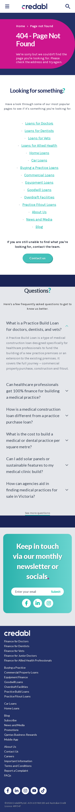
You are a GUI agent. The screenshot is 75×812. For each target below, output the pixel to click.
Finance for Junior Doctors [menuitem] (20, 655)
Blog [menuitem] (7, 715)
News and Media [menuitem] (14, 725)
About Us (39, 212)
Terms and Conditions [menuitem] (18, 765)
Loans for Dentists (39, 131)
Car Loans (39, 160)
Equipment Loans (39, 182)
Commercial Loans (39, 175)
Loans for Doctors (39, 123)
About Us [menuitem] (10, 746)
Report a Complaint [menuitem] (16, 770)
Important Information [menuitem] (18, 761)
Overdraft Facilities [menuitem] (16, 686)
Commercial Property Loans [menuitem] (21, 672)
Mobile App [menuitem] (11, 739)
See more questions (37, 513)
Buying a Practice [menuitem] (15, 667)
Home (20, 26)
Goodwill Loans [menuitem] (13, 682)
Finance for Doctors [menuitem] (16, 641)
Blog (39, 227)
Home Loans (39, 153)
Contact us (37, 258)
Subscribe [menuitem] (10, 720)
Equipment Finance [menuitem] (16, 677)
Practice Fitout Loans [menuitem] (17, 696)
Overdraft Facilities (39, 197)
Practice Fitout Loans (39, 204)
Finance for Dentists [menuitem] (16, 646)
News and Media (39, 219)
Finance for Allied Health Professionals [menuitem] (28, 660)
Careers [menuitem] (9, 756)
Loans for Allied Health (39, 145)
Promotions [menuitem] (11, 730)
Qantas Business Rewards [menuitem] (20, 734)
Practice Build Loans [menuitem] (16, 691)
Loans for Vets (39, 138)
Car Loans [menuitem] (10, 703)
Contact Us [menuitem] (11, 751)
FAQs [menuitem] (7, 775)
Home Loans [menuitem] (11, 708)
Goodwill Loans (39, 190)
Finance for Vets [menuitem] (14, 650)
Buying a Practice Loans (39, 168)
